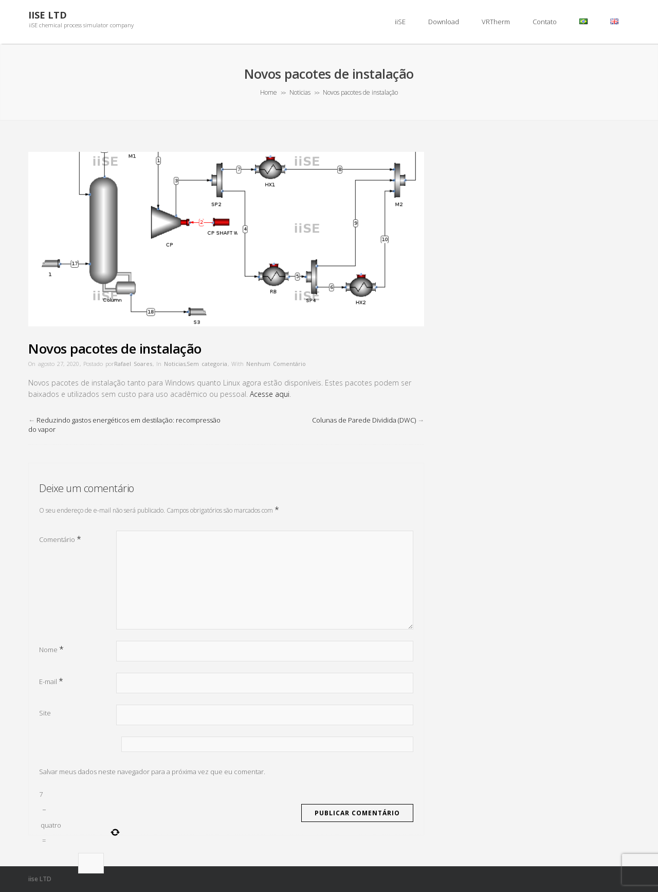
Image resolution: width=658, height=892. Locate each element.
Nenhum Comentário (276, 364)
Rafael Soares (133, 364)
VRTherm (496, 21)
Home (268, 92)
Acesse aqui (269, 394)
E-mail (51, 681)
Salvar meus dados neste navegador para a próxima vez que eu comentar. (152, 771)
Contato (545, 21)
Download (443, 21)
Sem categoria (207, 364)
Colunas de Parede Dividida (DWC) (364, 420)
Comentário (60, 539)
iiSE (400, 21)
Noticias (299, 92)
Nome (51, 649)
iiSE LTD (47, 15)
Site (45, 713)
